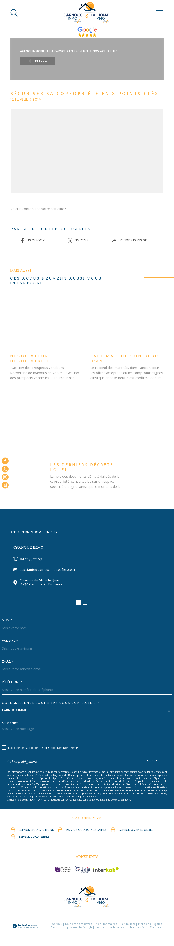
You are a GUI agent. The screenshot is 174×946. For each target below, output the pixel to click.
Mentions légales (150, 924)
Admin (101, 927)
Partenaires (116, 927)
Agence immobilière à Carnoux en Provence (54, 51)
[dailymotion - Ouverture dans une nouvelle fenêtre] (5, 485)
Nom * (7, 620)
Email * (7, 661)
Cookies (155, 927)
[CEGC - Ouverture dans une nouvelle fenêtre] (63, 869)
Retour (37, 61)
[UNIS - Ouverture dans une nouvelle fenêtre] (82, 869)
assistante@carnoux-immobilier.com (47, 570)
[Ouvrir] (14, 13)
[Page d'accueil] (87, 12)
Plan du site (128, 924)
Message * (10, 723)
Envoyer (152, 761)
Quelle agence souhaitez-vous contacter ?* (51, 703)
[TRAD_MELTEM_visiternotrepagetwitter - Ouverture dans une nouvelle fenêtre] (5, 469)
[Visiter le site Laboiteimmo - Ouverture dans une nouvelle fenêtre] (25, 926)
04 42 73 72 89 (31, 559)
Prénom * (10, 640)
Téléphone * (12, 682)
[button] (78, 602)
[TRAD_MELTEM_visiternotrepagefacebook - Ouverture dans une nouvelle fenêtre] (5, 460)
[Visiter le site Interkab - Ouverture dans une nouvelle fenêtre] (106, 869)
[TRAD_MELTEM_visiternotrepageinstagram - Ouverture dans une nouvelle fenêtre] (5, 477)
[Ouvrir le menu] (160, 13)
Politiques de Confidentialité (61, 799)
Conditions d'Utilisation (94, 799)
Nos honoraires (106, 924)
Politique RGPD (137, 927)
